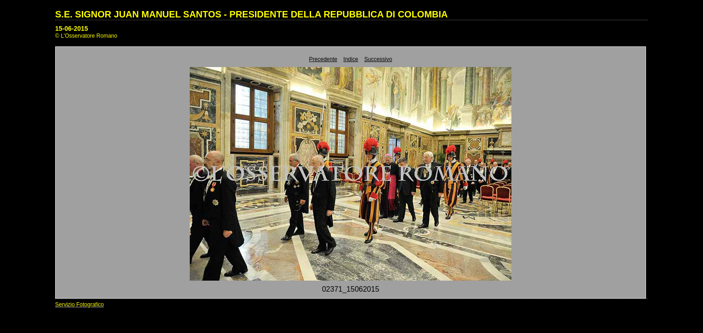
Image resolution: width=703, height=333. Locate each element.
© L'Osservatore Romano (86, 36)
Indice (350, 59)
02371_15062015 (351, 289)
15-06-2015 (71, 28)
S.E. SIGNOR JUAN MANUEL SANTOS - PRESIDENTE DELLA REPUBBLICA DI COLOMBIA (251, 14)
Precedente (323, 59)
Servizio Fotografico (79, 304)
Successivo (378, 59)
